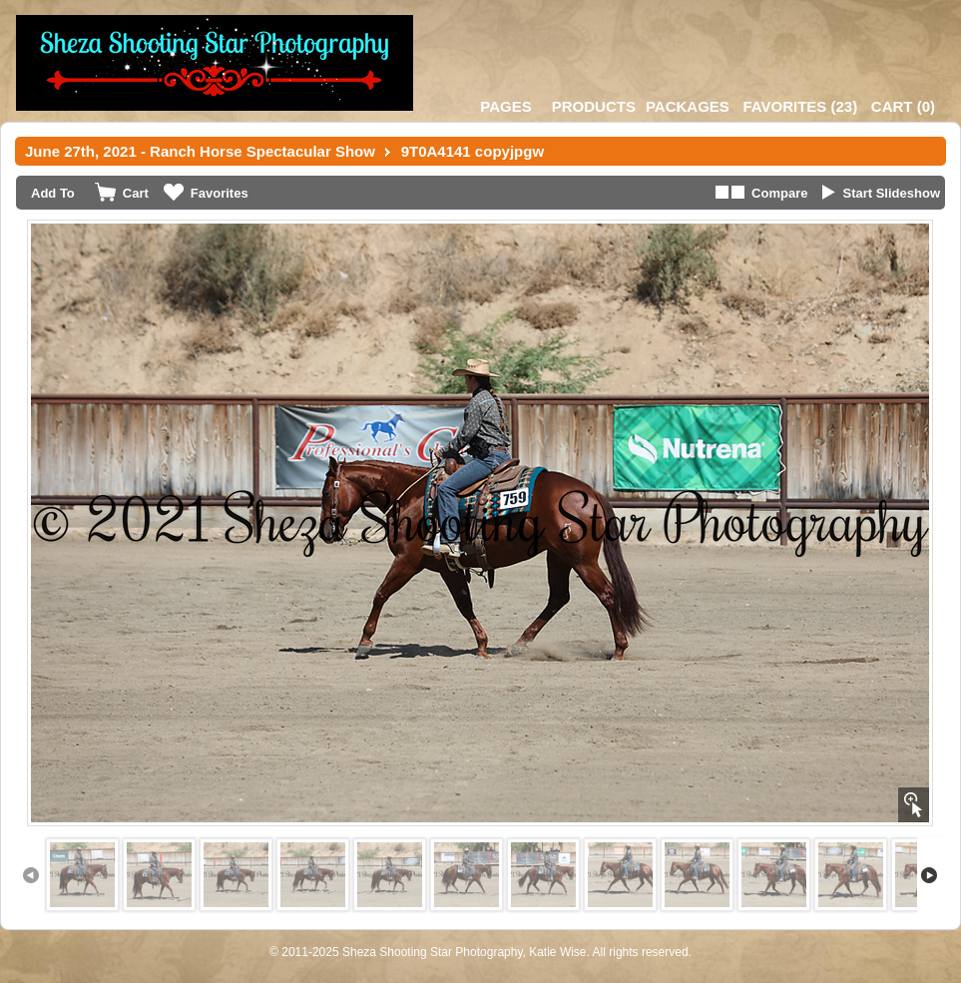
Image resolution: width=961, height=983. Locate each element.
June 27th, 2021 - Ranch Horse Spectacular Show (200, 151)
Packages (687, 106)
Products (594, 106)
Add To (53, 193)
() (799, 106)
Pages (505, 106)
